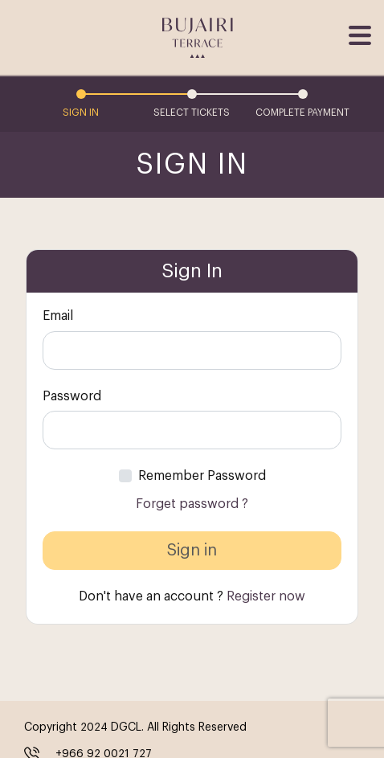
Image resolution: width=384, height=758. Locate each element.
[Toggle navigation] (358, 35)
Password (72, 396)
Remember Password (202, 475)
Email (58, 315)
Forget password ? (192, 504)
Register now (266, 596)
